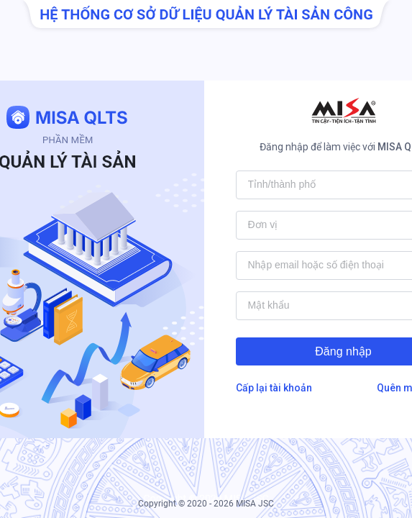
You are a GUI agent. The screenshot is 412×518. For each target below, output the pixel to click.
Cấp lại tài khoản (274, 388)
